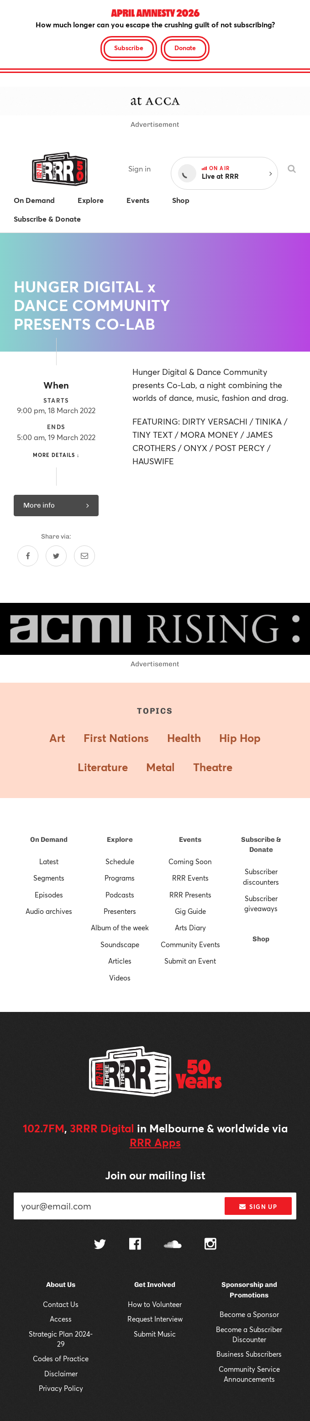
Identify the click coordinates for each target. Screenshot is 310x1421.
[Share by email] (84, 555)
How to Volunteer (155, 1304)
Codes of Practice (61, 1358)
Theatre (212, 767)
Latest (48, 861)
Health (184, 738)
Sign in (139, 168)
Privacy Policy (61, 1388)
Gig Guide (190, 911)
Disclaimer (61, 1373)
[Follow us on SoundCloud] (173, 1245)
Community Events (190, 944)
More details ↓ (56, 454)
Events (190, 839)
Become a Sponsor (249, 1314)
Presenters (120, 911)
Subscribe (128, 47)
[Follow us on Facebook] (135, 1245)
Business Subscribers (249, 1354)
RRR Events (190, 877)
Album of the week (120, 927)
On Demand (49, 839)
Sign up (258, 1207)
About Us (60, 1285)
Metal (160, 767)
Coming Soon (190, 861)
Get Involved (154, 1285)
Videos (120, 977)
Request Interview (155, 1318)
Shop (260, 939)
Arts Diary (190, 927)
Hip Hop (240, 738)
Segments (48, 877)
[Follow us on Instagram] (210, 1245)
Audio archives (49, 911)
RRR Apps (155, 1142)
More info (56, 505)
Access (61, 1318)
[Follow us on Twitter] (100, 1245)
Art (57, 738)
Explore (120, 839)
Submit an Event (190, 960)
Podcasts (119, 894)
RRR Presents (190, 894)
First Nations (116, 738)
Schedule (119, 861)
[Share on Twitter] (56, 555)
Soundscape (119, 944)
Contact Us (61, 1304)
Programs (120, 877)
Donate (185, 47)
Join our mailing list (155, 1175)
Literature (103, 767)
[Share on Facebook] (27, 555)
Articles (119, 960)
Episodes (49, 894)
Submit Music (155, 1333)
